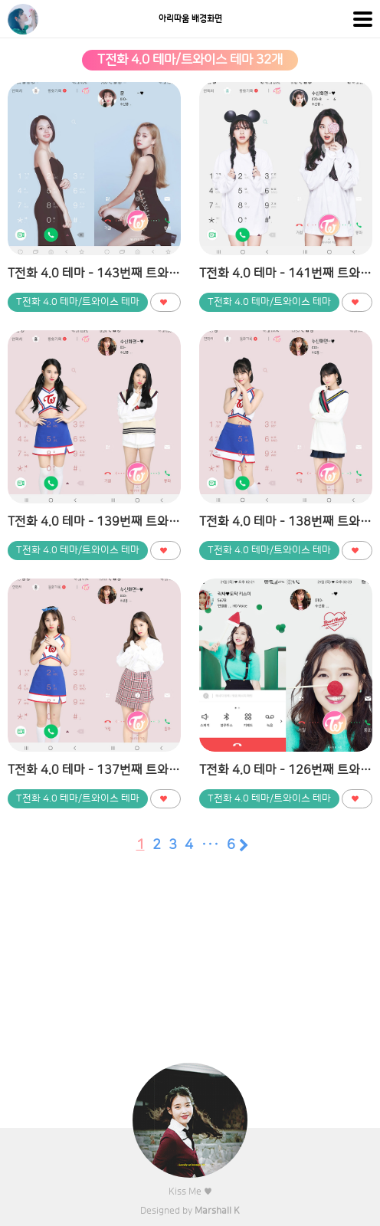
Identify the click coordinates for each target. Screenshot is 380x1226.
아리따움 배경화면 (190, 19)
